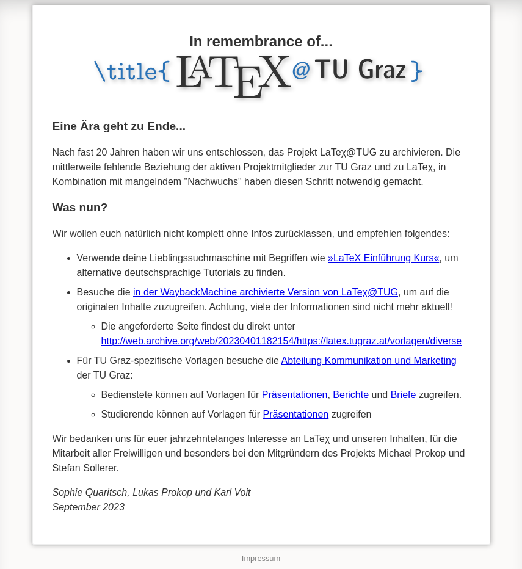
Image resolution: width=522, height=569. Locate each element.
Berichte (351, 395)
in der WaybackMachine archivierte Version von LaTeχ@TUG (265, 292)
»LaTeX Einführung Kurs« (383, 258)
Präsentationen (295, 395)
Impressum (261, 558)
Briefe (403, 395)
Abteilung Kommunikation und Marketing (368, 360)
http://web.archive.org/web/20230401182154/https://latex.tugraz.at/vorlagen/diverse (281, 341)
